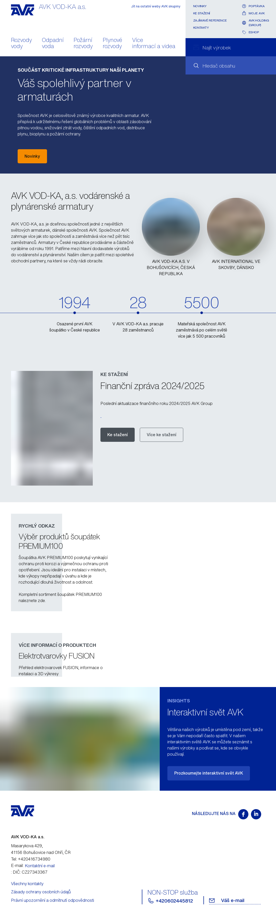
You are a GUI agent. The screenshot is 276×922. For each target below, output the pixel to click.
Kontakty (201, 27)
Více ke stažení (161, 435)
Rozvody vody (21, 43)
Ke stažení (201, 13)
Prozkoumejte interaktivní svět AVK (208, 773)
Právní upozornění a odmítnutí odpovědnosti (52, 900)
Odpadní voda (53, 43)
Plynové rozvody (112, 43)
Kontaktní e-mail (40, 866)
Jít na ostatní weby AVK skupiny (155, 6)
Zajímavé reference (210, 20)
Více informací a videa (153, 43)
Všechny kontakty (27, 884)
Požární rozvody (83, 43)
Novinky (199, 6)
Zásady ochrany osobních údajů (41, 892)
